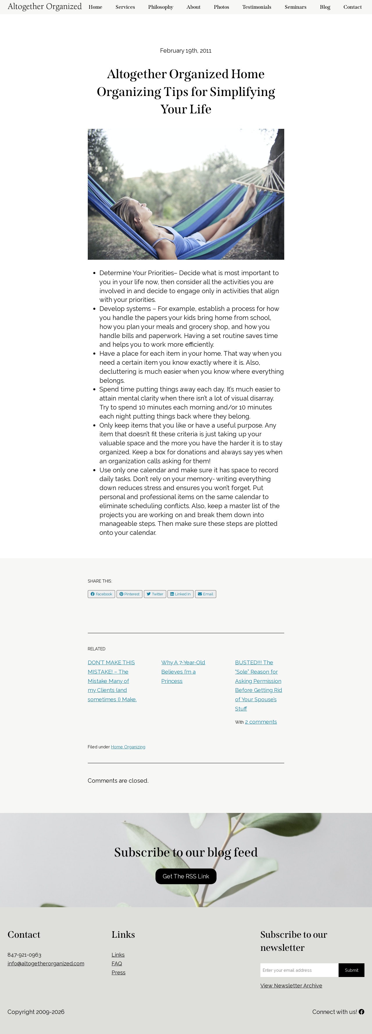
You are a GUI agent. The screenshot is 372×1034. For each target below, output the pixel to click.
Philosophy (160, 7)
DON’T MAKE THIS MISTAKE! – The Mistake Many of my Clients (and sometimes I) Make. (112, 680)
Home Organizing (128, 746)
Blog (325, 7)
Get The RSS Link (186, 876)
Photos (221, 7)
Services (125, 7)
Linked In (180, 594)
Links (118, 955)
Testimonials (256, 7)
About (194, 7)
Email (205, 594)
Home (95, 7)
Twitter (155, 594)
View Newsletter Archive (291, 986)
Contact (353, 7)
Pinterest (129, 594)
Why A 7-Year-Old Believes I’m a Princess (183, 671)
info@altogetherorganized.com (46, 963)
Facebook (101, 594)
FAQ (117, 963)
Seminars (296, 7)
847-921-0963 (24, 955)
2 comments (261, 721)
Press (119, 972)
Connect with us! (338, 1011)
